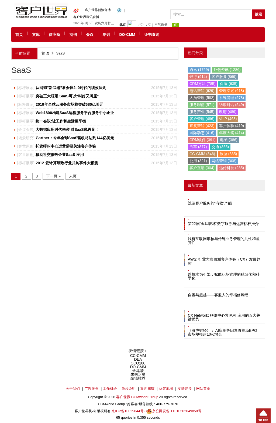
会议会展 (25, 129)
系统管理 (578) (231, 97)
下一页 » (53, 176)
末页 (73, 176)
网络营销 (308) (224, 161)
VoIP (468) (228, 119)
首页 (19, 34)
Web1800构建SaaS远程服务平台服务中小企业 (75, 113)
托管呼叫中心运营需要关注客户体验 (66, 146)
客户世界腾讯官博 (86, 17)
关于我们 (73, 389)
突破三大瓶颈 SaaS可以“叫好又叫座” (67, 96)
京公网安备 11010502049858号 (176, 411)
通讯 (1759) (199, 69)
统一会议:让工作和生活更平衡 (61, 121)
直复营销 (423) (202, 126)
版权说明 (129, 389)
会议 (90, 34)
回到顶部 (263, 415)
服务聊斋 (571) (202, 105)
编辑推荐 (138, 378)
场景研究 (25, 138)
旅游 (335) (228, 154)
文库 (36, 34)
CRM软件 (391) (202, 140)
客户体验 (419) (231, 126)
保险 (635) (228, 83)
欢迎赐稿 (147, 389)
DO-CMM (127, 34)
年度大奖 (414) (231, 133)
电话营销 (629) (202, 90)
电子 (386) (228, 140)
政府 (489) (228, 112)
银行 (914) (198, 76)
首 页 (46, 53)
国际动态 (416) (202, 133)
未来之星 (138, 374)
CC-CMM (138, 355)
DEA (138, 359)
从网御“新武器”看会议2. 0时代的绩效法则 (71, 88)
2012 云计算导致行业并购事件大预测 (67, 163)
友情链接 (185, 389)
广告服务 (91, 389)
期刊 (73, 34)
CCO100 (138, 363)
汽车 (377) (198, 147)
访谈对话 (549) (231, 105)
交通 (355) (220, 147)
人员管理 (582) (202, 97)
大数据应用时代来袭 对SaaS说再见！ (67, 129)
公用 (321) (198, 161)
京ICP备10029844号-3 (129, 411)
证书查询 (151, 34)
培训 (106, 34)
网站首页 (203, 389)
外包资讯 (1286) (226, 69)
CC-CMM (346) (202, 154)
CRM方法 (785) (202, 83)
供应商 (54, 34)
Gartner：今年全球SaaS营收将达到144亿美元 (75, 138)
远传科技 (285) (231, 168)
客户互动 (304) (202, 168)
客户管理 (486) (202, 119)
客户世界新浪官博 (98, 10)
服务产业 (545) (202, 112)
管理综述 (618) (231, 90)
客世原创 (25, 146)
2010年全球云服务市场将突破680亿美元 (69, 104)
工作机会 (110, 389)
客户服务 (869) (224, 76)
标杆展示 (25, 88)
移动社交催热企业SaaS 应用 (60, 154)
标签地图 (166, 389)
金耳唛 (138, 371)
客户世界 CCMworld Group (137, 397)
